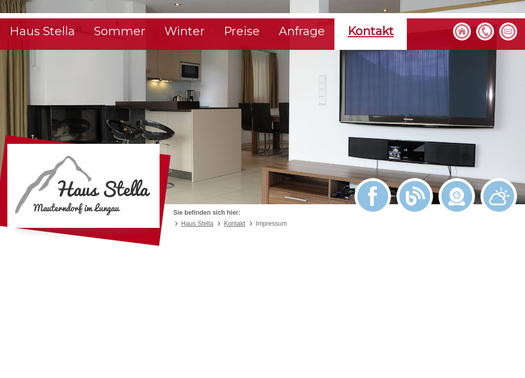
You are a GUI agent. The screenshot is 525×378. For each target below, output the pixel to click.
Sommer (119, 31)
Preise (242, 31)
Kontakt (371, 31)
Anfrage (302, 31)
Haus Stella (42, 31)
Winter (184, 31)
